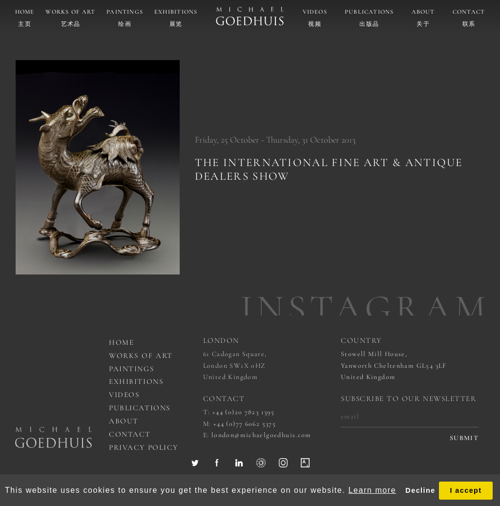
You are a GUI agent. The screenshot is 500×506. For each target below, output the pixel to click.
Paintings (124, 12)
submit (464, 438)
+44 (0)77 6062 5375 (244, 424)
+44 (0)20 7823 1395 (243, 412)
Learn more (372, 490)
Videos (315, 12)
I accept (465, 490)
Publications (369, 12)
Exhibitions (176, 12)
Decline (420, 490)
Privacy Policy (143, 447)
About (423, 12)
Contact (469, 12)
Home (25, 12)
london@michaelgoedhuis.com (261, 435)
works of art (140, 355)
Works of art (70, 12)
